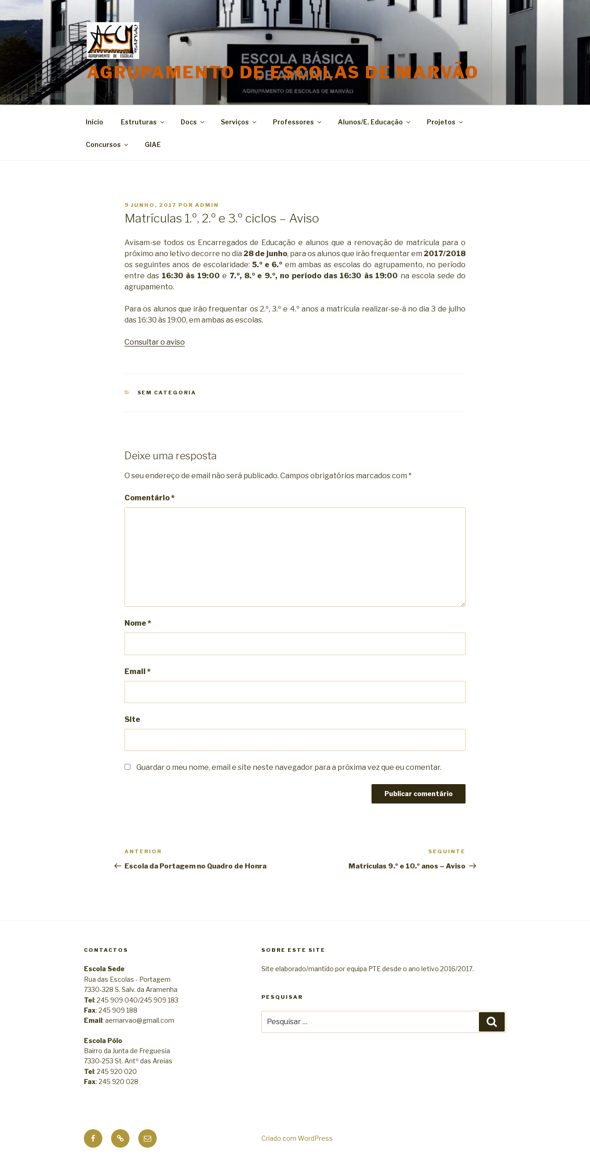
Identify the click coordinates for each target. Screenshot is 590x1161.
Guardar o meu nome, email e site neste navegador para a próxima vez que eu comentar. (289, 767)
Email (137, 671)
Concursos (108, 144)
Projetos (445, 122)
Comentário (149, 497)
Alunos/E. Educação (375, 122)
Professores (298, 122)
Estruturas (143, 122)
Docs (193, 122)
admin (207, 205)
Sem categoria (167, 392)
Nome (137, 623)
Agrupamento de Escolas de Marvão (283, 72)
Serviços (239, 122)
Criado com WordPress (297, 1138)
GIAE (153, 144)
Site (132, 719)
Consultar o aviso (154, 342)
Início (94, 122)
